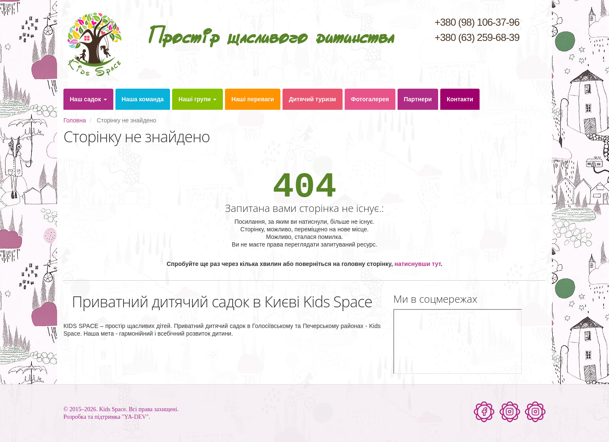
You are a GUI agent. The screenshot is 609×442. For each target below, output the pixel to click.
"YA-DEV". (136, 417)
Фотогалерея (370, 99)
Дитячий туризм (312, 99)
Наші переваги (252, 99)
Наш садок (88, 99)
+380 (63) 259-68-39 (477, 37)
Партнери (418, 99)
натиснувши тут (418, 263)
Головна (74, 120)
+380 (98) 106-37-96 (477, 22)
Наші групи (197, 99)
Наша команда (143, 99)
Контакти (460, 99)
